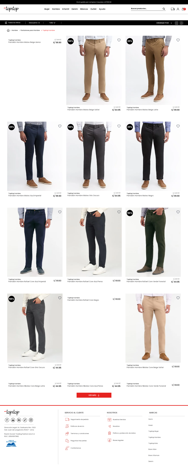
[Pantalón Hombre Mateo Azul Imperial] (35, 153)
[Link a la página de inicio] (8, 23)
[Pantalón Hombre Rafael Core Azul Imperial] (35, 239)
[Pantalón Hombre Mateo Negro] (153, 153)
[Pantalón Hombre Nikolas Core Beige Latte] (35, 377)
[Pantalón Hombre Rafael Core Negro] (94, 325)
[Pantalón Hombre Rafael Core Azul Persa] (94, 239)
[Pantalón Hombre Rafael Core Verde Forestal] (153, 239)
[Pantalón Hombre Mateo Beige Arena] (35, 67)
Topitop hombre (49, 24)
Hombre (15, 24)
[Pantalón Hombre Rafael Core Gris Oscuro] (35, 325)
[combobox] (148, 9)
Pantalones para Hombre (30, 24)
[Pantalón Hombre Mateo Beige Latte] (153, 67)
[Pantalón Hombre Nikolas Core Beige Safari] (153, 325)
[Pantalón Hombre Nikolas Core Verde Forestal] (153, 377)
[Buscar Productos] (164, 8)
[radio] (176, 16)
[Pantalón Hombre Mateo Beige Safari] (94, 67)
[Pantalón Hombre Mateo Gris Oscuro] (94, 153)
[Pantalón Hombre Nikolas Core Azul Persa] (94, 377)
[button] (34, 16)
